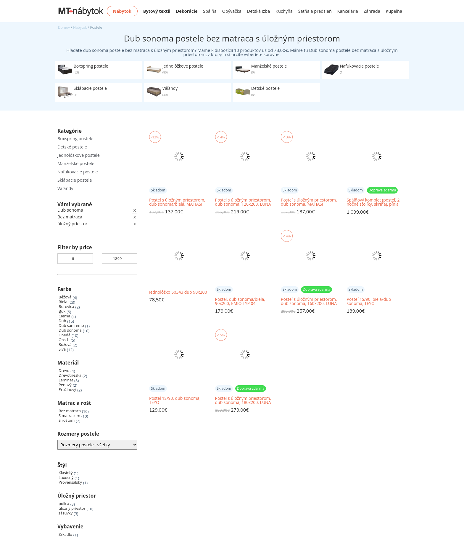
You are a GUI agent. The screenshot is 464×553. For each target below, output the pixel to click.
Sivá (62, 349)
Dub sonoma (70, 330)
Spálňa (210, 11)
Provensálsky (70, 482)
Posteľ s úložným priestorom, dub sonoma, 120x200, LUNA (243, 202)
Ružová (65, 344)
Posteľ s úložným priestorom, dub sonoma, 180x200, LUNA (243, 400)
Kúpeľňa (394, 11)
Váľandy (65, 188)
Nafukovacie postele (77, 172)
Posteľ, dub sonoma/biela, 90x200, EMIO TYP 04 (240, 301)
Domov (64, 27)
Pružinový (67, 389)
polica (64, 504)
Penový (65, 385)
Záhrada (372, 11)
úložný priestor (72, 508)
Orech (64, 340)
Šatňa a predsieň (315, 11)
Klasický (65, 473)
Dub (62, 321)
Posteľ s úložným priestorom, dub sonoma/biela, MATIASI (177, 202)
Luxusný (66, 478)
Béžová (65, 297)
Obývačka (231, 11)
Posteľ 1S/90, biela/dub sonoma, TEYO (369, 301)
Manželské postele (75, 163)
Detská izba (258, 11)
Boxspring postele (75, 138)
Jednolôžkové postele (78, 155)
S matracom (69, 416)
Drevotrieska (70, 375)
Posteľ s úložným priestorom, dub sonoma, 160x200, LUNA (309, 301)
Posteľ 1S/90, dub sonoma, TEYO (174, 400)
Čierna (64, 316)
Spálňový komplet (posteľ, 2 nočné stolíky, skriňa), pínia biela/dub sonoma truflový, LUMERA (373, 202)
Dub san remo (71, 325)
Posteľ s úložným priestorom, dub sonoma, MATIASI (309, 202)
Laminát (66, 380)
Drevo (64, 371)
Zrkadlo (65, 534)
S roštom (67, 420)
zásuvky (65, 513)
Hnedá (64, 335)
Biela (63, 302)
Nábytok (80, 27)
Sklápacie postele (74, 180)
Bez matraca (70, 411)
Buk (62, 311)
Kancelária (347, 11)
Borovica (66, 307)
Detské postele (72, 147)
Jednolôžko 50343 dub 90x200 (178, 292)
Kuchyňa (284, 11)
